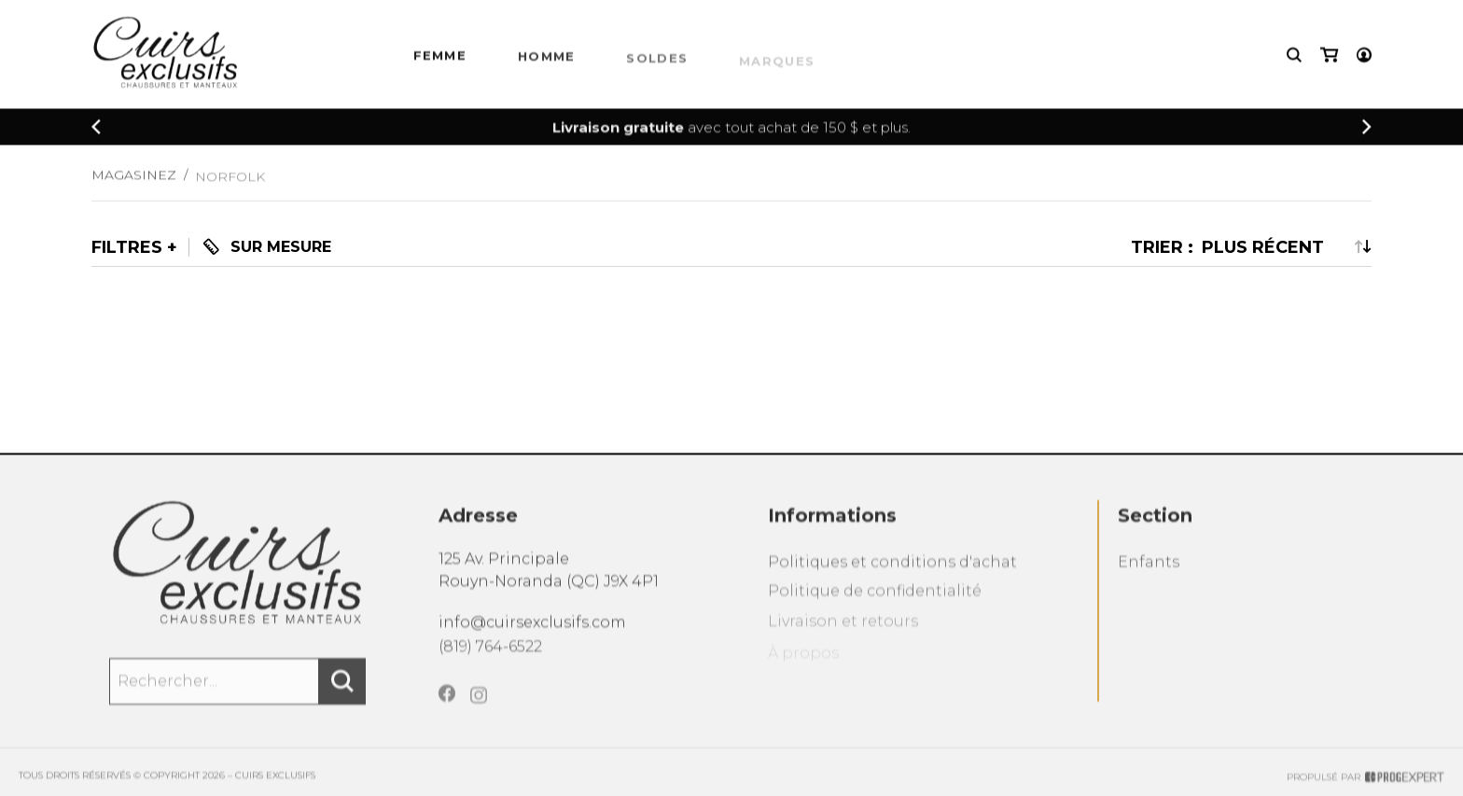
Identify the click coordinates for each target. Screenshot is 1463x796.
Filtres (126, 247)
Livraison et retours (843, 637)
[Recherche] (1294, 56)
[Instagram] (478, 711)
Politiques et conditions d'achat (892, 573)
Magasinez (133, 181)
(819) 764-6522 (490, 655)
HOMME (547, 60)
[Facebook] (447, 706)
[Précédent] (96, 128)
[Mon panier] (1329, 56)
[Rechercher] (342, 690)
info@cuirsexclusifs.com (532, 629)
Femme (440, 57)
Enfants (1148, 573)
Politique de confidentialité (875, 605)
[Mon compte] (1364, 56)
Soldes (657, 63)
